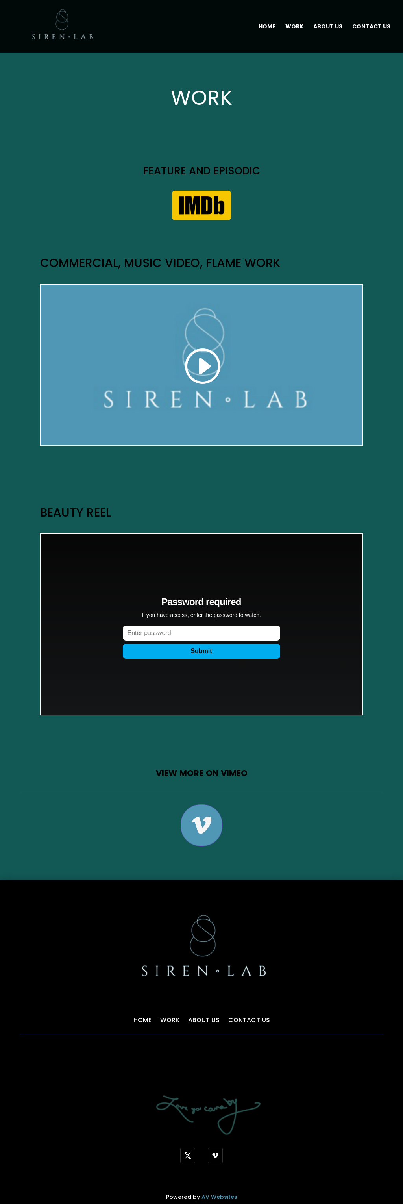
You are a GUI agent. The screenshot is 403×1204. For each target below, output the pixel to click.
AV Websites (219, 1197)
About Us (327, 27)
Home (267, 27)
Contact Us (371, 27)
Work (294, 27)
